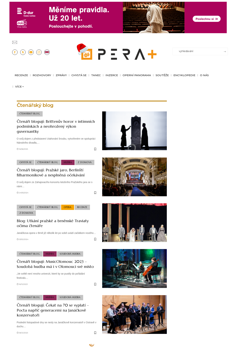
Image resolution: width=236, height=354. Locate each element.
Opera (67, 207)
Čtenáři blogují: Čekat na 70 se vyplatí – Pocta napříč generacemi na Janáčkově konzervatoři (53, 310)
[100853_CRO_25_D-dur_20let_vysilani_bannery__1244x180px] (118, 17)
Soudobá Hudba (70, 254)
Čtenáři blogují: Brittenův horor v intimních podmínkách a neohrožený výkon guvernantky (56, 126)
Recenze (82, 207)
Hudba (68, 162)
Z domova (85, 162)
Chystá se (25, 162)
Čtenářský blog (29, 113)
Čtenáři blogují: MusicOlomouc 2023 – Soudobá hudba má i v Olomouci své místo (55, 264)
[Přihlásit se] (226, 41)
